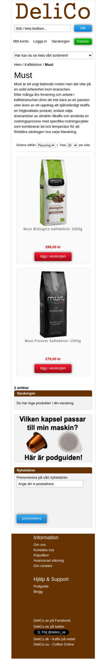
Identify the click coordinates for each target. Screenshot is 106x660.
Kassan (83, 41)
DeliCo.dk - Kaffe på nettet (54, 639)
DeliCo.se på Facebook (52, 620)
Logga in (40, 41)
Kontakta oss (44, 550)
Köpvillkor (41, 555)
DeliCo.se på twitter (49, 626)
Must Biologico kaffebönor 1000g (53, 229)
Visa (63, 145)
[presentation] (52, 499)
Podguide (41, 586)
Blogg (38, 591)
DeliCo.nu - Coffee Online (54, 644)
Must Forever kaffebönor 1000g (53, 341)
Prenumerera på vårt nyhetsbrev (42, 477)
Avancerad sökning (49, 560)
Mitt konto (20, 41)
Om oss (40, 545)
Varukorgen (60, 41)
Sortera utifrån (26, 145)
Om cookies (43, 566)
